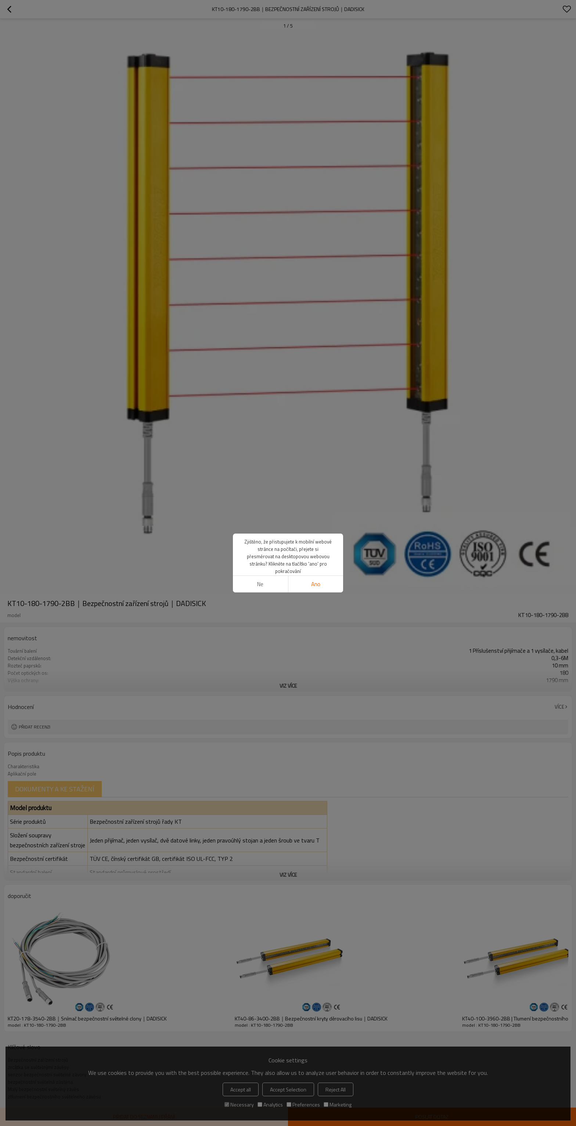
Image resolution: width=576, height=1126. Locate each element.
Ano (315, 584)
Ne (260, 584)
